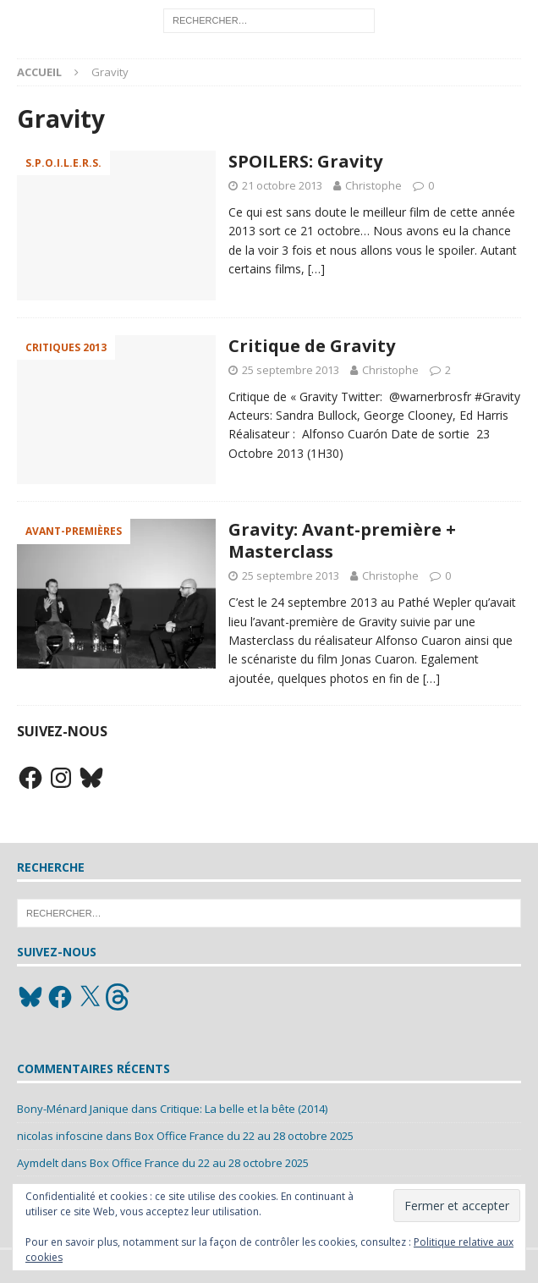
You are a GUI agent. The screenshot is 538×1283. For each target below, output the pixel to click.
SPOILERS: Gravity (305, 161)
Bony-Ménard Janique (73, 1108)
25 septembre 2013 (290, 369)
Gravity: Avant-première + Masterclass (342, 540)
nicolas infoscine (60, 1135)
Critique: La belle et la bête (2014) (243, 1108)
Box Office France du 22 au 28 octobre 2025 (244, 1135)
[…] (316, 269)
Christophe (373, 185)
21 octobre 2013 (282, 185)
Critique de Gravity (311, 345)
